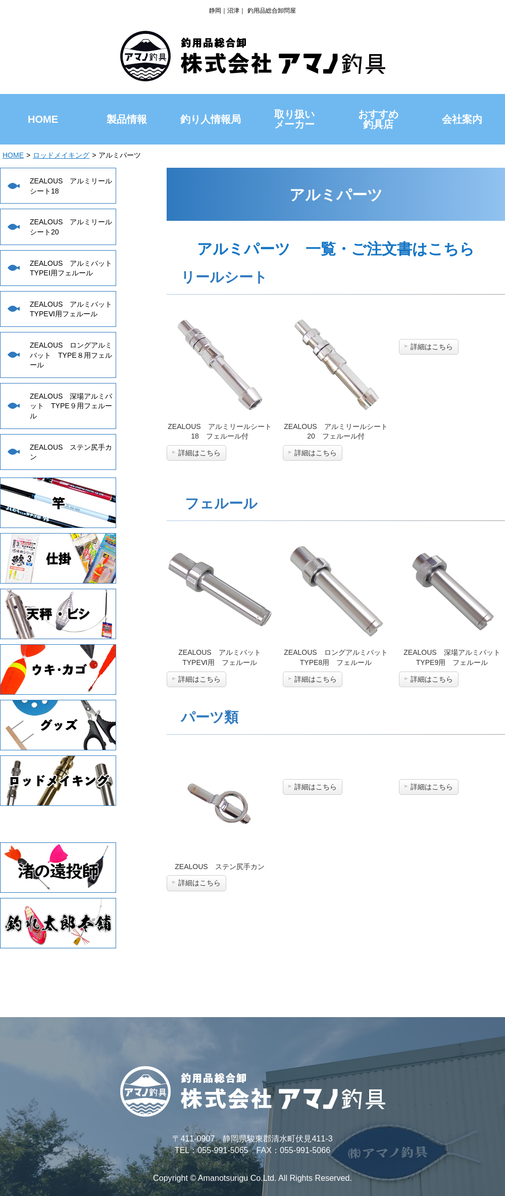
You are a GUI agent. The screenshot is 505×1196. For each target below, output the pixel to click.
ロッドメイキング (61, 155)
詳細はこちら (199, 453)
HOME (13, 155)
